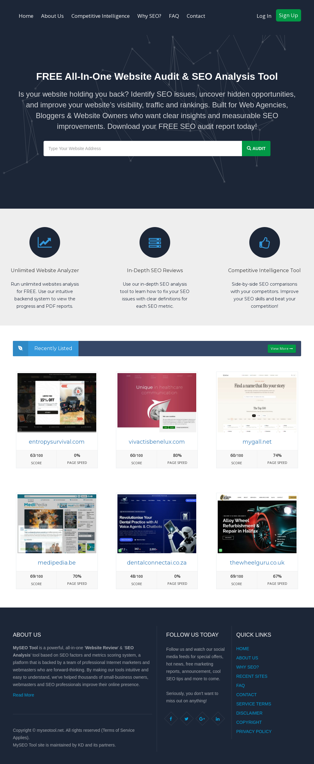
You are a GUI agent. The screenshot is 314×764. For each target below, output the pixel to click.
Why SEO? (149, 15)
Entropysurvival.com (57, 441)
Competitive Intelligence (100, 15)
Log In (264, 15)
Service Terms (253, 703)
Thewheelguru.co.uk (257, 562)
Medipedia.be (57, 562)
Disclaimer (249, 713)
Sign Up (288, 15)
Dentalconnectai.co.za (157, 562)
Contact (196, 15)
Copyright (249, 722)
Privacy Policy (254, 731)
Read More (23, 695)
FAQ (174, 15)
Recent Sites (252, 676)
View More (282, 348)
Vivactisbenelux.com (157, 441)
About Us (52, 15)
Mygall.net (257, 441)
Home (26, 15)
